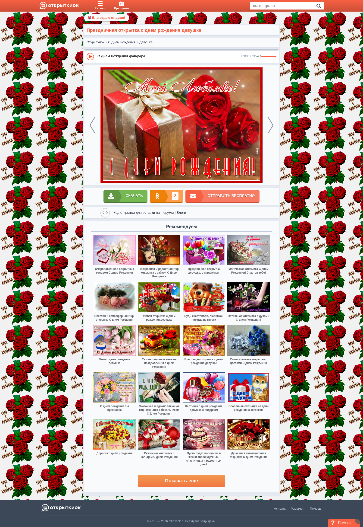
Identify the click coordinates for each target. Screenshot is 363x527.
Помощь (316, 508)
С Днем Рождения (121, 42)
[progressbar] (268, 56)
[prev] (92, 125)
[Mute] (259, 56)
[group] (181, 56)
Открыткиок (95, 42)
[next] (271, 125)
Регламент (298, 508)
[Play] (90, 56)
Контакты (279, 508)
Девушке (146, 42)
